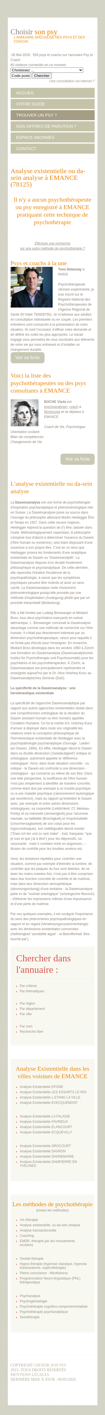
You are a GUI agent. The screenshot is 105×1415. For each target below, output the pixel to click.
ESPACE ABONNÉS (35, 137)
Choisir (34, 32)
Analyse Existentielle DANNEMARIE (47, 1156)
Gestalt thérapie (32, 1259)
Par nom (26, 1026)
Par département (32, 1009)
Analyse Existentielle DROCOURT (45, 1146)
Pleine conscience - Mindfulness (44, 1273)
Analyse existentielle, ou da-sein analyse (50, 1225)
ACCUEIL (25, 92)
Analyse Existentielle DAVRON (43, 1151)
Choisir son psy (50, 1365)
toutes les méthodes (52, 1210)
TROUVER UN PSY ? (36, 115)
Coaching (27, 1236)
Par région (27, 1003)
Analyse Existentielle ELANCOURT (46, 1127)
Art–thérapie (29, 1220)
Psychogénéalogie (33, 1301)
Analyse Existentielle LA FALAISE (45, 1116)
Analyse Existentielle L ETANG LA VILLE (50, 1097)
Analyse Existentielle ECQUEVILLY (46, 1132)
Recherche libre (31, 1032)
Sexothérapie (30, 1317)
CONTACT (26, 148)
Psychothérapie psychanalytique (44, 1312)
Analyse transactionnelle (38, 1230)
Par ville (26, 1014)
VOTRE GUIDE (30, 103)
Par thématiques (32, 991)
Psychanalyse (30, 1296)
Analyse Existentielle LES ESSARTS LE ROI (53, 1092)
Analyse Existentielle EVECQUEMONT (49, 1103)
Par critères (28, 986)
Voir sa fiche (27, 357)
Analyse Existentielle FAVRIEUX (44, 1122)
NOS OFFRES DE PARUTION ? (46, 126)
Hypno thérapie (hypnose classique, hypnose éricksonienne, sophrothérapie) (53, 1266)
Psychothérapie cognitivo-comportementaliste (54, 1306)
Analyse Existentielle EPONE (41, 1087)
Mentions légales (30, 1375)
